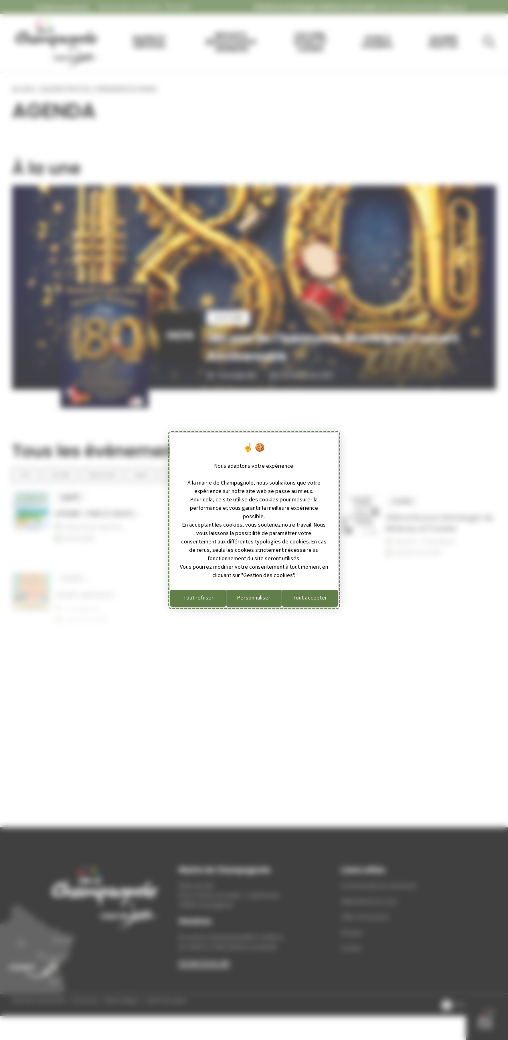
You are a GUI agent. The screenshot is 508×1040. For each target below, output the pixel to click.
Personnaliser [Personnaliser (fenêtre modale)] (253, 598)
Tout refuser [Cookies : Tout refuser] (198, 598)
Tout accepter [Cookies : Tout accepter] (309, 598)
